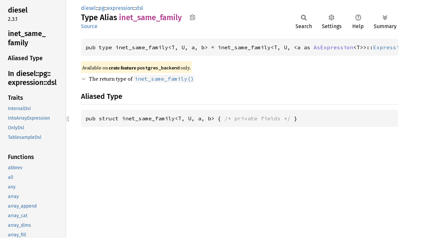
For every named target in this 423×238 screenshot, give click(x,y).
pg (101, 8)
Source (89, 26)
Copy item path (192, 17)
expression (120, 8)
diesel (88, 8)
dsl (139, 8)
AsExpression (333, 47)
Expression (389, 47)
